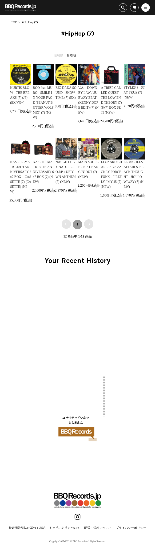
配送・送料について (98, 528)
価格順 (58, 55)
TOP (14, 22)
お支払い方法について (64, 528)
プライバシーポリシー (131, 528)
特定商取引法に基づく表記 (27, 528)
